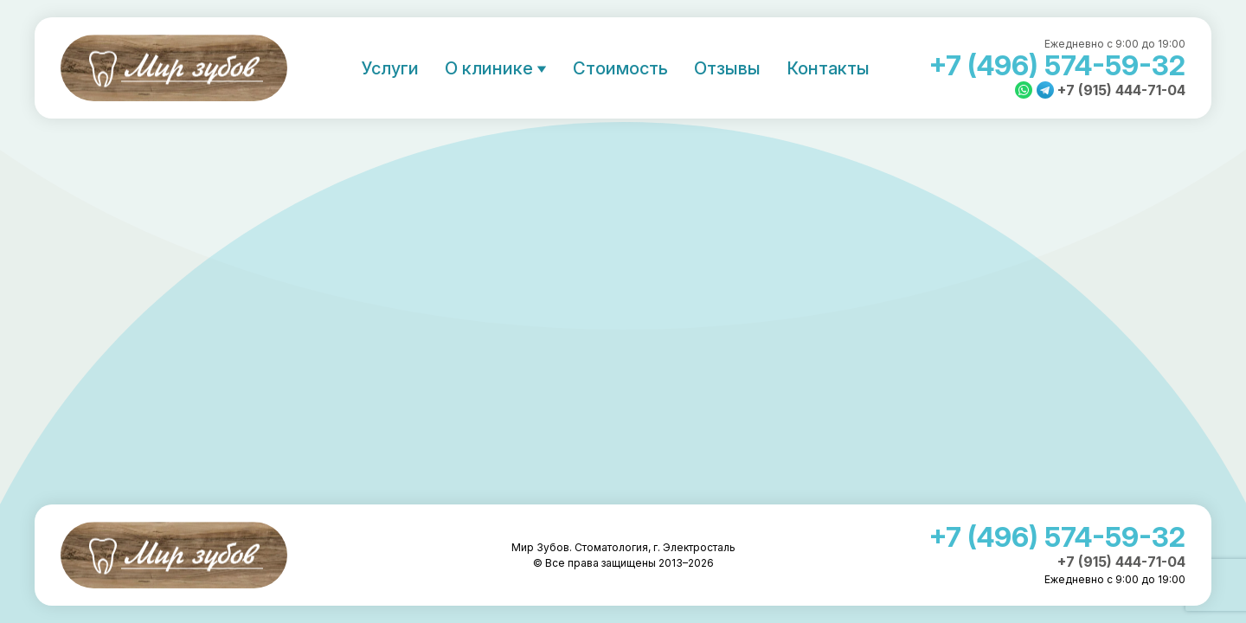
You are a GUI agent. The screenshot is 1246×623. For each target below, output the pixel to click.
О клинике (489, 68)
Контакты (828, 68)
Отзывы (727, 68)
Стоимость (620, 68)
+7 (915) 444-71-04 (1121, 90)
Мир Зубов (174, 68)
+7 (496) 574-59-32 (1057, 65)
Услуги (390, 68)
